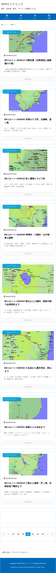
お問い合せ (6, 552)
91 (33, 534)
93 (43, 534)
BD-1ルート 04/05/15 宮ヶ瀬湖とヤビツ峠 (24, 178)
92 (38, 534)
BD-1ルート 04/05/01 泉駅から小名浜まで (24, 427)
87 (13, 534)
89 (23, 534)
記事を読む (28, 79)
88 (18, 534)
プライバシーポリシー (20, 552)
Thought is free (40, 567)
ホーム (5, 25)
